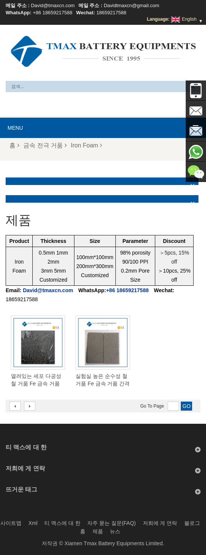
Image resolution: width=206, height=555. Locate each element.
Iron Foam (86, 145)
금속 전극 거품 (45, 145)
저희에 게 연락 (160, 523)
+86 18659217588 (52, 12)
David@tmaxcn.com (53, 5)
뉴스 (115, 531)
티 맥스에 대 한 (62, 523)
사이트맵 (10, 523)
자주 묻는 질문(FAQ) (111, 523)
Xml (33, 523)
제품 (97, 531)
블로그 (192, 523)
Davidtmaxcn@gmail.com (131, 5)
